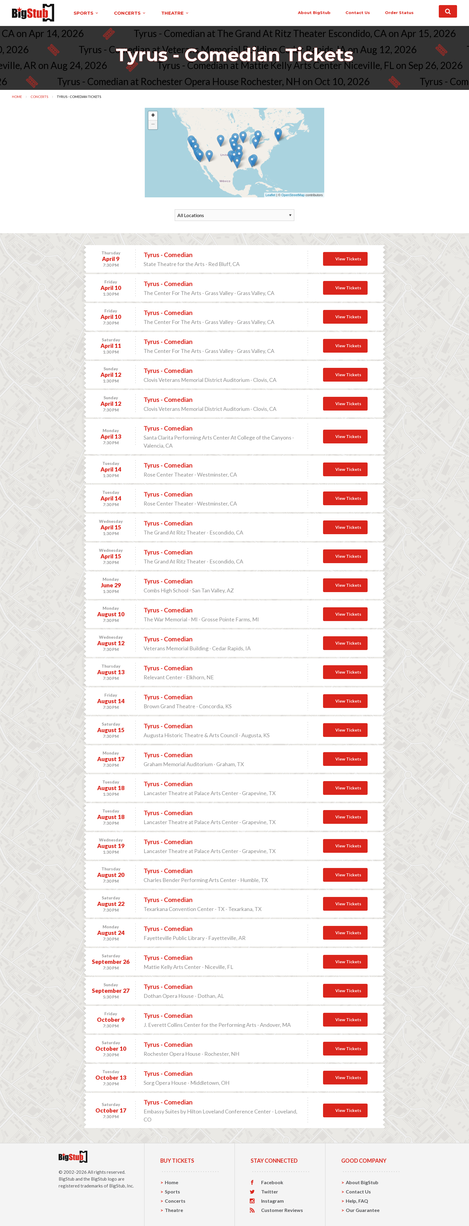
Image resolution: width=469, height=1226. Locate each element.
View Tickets (348, 258)
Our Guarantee (363, 1210)
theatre (175, 13)
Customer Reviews (282, 1210)
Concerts (39, 97)
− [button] (153, 124)
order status (399, 12)
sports (86, 13)
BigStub (66, 1179)
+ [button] (153, 115)
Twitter (269, 1191)
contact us (357, 12)
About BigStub (314, 12)
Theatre (174, 1210)
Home (17, 97)
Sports (172, 1191)
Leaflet (270, 195)
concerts (130, 13)
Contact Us (358, 1191)
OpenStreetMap (293, 195)
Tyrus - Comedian (168, 254)
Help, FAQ (357, 1201)
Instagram (272, 1201)
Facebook (272, 1182)
